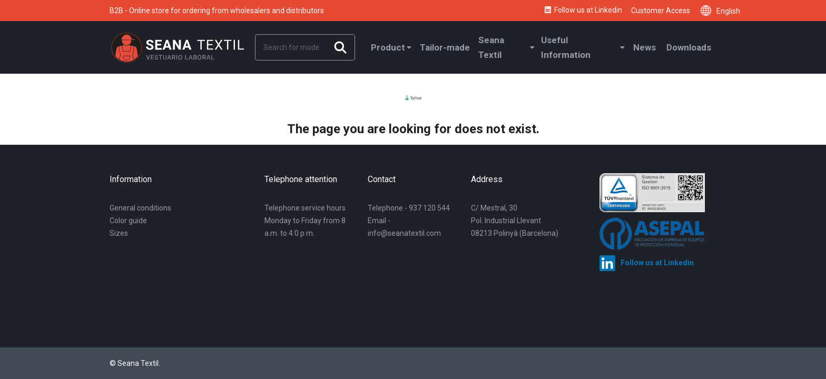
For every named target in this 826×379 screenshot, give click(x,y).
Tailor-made (445, 47)
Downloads (688, 47)
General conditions (140, 208)
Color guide (128, 220)
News (644, 47)
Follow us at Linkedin (583, 10)
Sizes (119, 233)
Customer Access (660, 10)
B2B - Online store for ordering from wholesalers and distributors (217, 10)
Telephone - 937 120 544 (409, 208)
